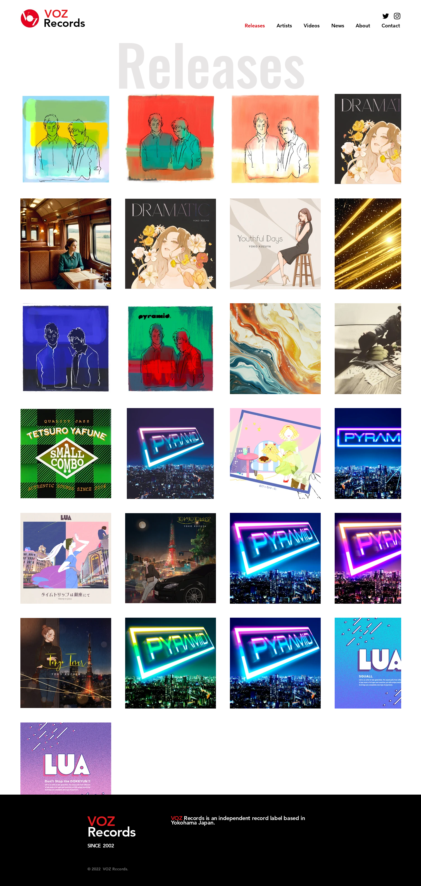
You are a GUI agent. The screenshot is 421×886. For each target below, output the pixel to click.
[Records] (69, 23)
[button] (284, 26)
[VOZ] (64, 14)
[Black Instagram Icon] (397, 16)
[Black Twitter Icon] (385, 16)
